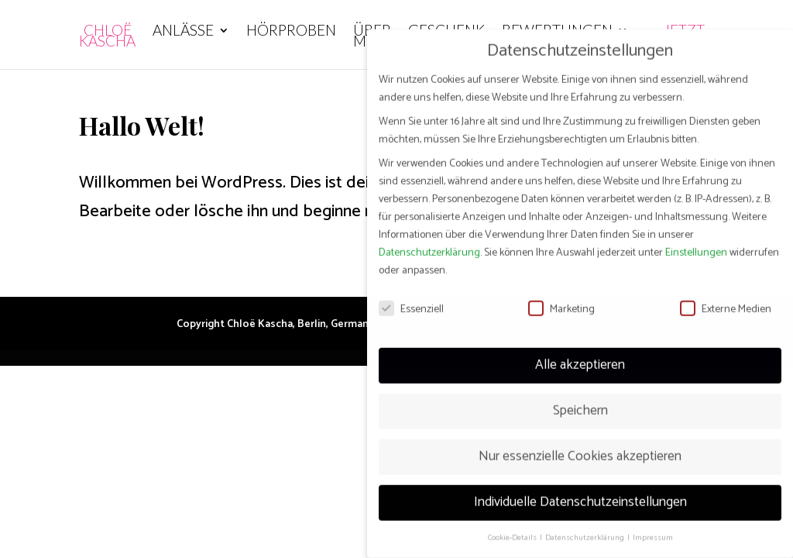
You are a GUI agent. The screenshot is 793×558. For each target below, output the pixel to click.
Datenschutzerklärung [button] (585, 525)
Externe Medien (725, 296)
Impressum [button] (653, 525)
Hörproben (291, 32)
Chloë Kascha (107, 37)
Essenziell (411, 296)
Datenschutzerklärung (429, 241)
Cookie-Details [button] (513, 525)
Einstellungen (696, 241)
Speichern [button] (580, 398)
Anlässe (183, 32)
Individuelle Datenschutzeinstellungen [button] (580, 490)
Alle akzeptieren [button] (580, 352)
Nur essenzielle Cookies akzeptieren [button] (580, 444)
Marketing (561, 296)
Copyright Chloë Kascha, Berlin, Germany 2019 (288, 324)
